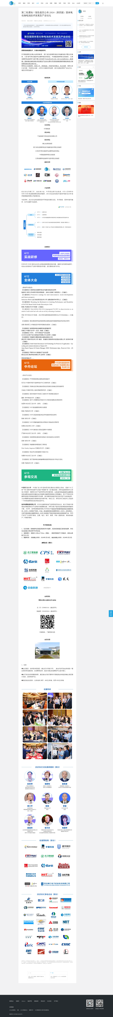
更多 (93, 51)
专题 (64, 3)
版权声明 (30, 1001)
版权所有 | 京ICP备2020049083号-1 (16, 1014)
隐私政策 (36, 1001)
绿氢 (18, 1010)
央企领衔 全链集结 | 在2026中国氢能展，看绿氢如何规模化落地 (86, 42)
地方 (33, 3)
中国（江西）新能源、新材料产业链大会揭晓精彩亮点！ (36, 977)
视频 (55, 3)
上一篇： (30, 972)
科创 (42, 3)
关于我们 (56, 1001)
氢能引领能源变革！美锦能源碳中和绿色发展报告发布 (85, 81)
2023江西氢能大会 (23, 1010)
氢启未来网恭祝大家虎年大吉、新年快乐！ (85, 116)
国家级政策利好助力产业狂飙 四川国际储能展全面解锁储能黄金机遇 (86, 36)
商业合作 (43, 1001)
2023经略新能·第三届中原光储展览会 (42, 1010)
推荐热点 (11, 1001)
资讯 (28, 3)
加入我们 (49, 1001)
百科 (69, 3)
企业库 (78, 3)
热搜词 (17, 1001)
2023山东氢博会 (12, 1010)
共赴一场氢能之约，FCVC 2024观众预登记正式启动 (58, 977)
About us (23, 1001)
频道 (24, 3)
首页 (19, 3)
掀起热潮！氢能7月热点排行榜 (84, 98)
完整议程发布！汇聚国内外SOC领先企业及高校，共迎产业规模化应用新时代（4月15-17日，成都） (86, 25)
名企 (73, 3)
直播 (51, 3)
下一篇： (52, 972)
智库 (60, 3)
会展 (37, 3)
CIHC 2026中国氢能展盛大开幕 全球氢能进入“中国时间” (86, 31)
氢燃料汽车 (31, 1010)
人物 (46, 3)
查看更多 (86, 47)
